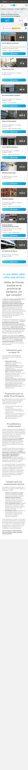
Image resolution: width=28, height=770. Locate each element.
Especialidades (3, 9)
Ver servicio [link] (14, 53)
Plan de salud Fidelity (23, 9)
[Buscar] (23, 5)
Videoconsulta (10, 9)
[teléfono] (5, 5)
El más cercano (21, 20)
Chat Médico (17, 9)
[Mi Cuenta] (2, 5)
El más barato (7, 20)
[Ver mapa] (22, 24)
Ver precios (12, 28)
